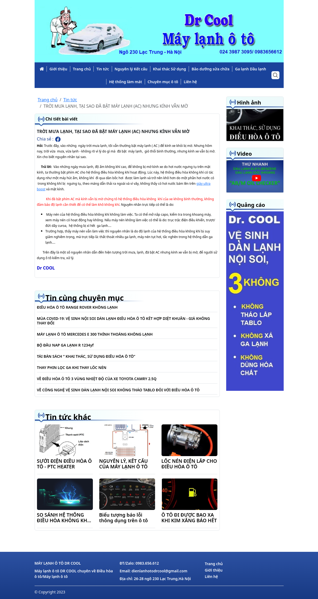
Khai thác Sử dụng (169, 68)
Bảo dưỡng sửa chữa (210, 68)
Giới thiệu (58, 68)
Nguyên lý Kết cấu (131, 68)
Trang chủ (82, 68)
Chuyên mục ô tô (163, 81)
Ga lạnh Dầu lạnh (250, 68)
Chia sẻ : (49, 139)
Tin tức (102, 68)
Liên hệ (190, 81)
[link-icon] (42, 69)
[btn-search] (275, 75)
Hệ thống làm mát (125, 81)
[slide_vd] (254, 176)
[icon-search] (275, 75)
